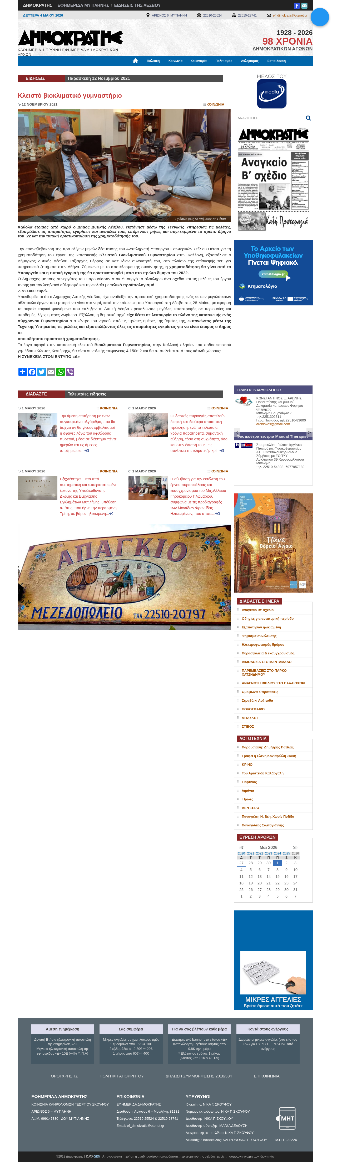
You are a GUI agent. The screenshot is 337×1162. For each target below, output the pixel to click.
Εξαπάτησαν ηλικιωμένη (261, 627)
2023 (268, 853)
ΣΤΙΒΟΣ (248, 726)
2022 (259, 853)
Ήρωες (247, 799)
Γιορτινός (249, 782)
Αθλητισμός (250, 61)
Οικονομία (199, 61)
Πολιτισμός (223, 61)
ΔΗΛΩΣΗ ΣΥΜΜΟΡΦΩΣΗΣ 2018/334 (199, 1076)
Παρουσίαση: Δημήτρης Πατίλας (268, 747)
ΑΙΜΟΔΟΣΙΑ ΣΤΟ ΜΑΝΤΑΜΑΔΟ (267, 662)
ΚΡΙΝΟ (247, 765)
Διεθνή (147, 70)
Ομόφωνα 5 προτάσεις (260, 692)
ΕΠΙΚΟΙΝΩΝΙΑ (266, 1076)
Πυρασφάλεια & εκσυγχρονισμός (268, 653)
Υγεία (107, 70)
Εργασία (60, 70)
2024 (277, 853)
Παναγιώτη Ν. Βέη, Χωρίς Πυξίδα (268, 817)
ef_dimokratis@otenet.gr (290, 15)
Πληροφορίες (171, 70)
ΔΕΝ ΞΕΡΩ (250, 808)
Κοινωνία (175, 61)
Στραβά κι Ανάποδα (257, 700)
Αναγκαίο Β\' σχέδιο (258, 610)
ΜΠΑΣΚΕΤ (250, 718)
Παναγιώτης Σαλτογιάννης (263, 825)
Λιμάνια (248, 791)
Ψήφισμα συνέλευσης (259, 636)
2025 (286, 853)
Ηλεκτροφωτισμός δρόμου (263, 645)
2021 (250, 853)
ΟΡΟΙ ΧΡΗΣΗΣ (64, 1076)
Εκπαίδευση (276, 61)
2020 (241, 853)
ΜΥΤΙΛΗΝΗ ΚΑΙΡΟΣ (273, 931)
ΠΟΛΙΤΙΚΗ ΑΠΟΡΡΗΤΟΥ (122, 1076)
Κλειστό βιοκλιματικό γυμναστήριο (70, 95)
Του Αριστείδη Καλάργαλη (263, 773)
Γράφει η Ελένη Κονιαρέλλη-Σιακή (269, 756)
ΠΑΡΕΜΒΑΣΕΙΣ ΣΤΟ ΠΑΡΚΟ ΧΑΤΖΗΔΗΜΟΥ (264, 672)
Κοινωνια (215, 104)
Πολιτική (153, 61)
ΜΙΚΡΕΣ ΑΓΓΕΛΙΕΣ (273, 999)
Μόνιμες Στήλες (33, 70)
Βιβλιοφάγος (85, 70)
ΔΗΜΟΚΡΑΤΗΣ (37, 5)
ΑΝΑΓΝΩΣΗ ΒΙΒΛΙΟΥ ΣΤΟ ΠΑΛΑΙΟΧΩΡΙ (273, 683)
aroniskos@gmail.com (273, 424)
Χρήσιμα (126, 70)
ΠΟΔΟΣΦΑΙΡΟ (253, 709)
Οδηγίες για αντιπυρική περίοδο (268, 619)
